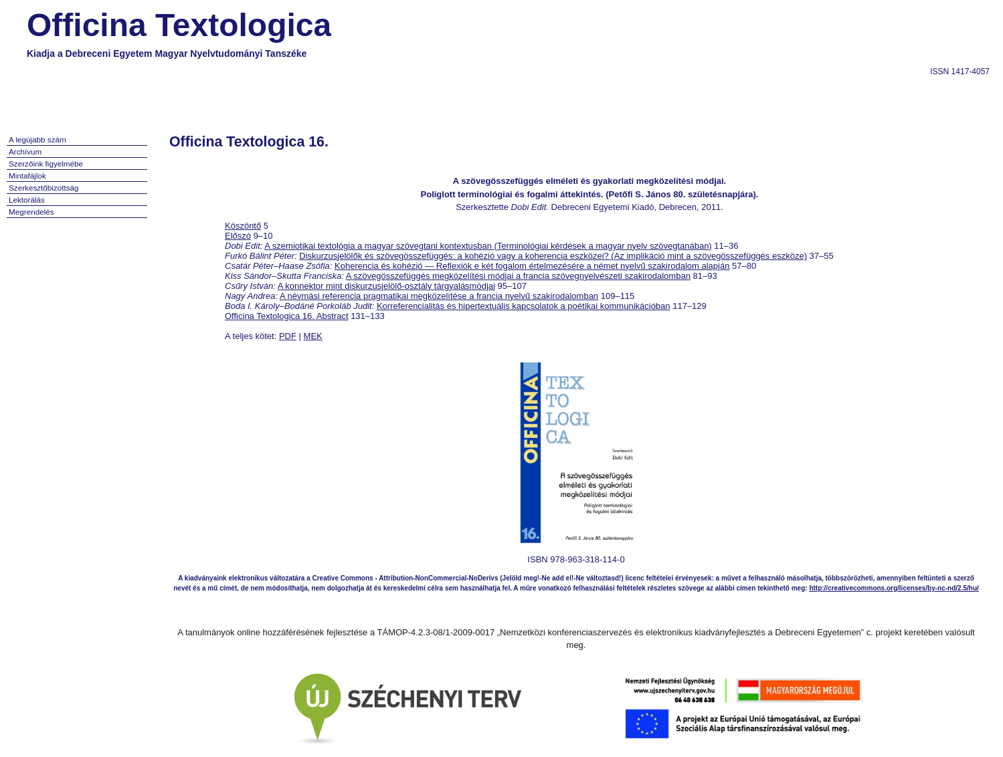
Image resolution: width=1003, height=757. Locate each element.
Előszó (238, 236)
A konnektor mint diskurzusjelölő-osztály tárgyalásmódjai (386, 286)
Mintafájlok (27, 175)
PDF (287, 336)
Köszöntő (243, 226)
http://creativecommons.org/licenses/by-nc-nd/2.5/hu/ (893, 588)
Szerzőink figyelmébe (46, 163)
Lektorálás (27, 199)
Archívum (25, 151)
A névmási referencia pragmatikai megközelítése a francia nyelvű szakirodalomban (439, 296)
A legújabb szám (37, 139)
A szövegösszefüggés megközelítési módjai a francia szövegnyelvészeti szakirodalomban (518, 276)
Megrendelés (31, 211)
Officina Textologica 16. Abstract (287, 316)
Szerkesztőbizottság (44, 187)
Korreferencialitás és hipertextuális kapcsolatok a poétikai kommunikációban (523, 306)
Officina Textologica (179, 25)
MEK (313, 336)
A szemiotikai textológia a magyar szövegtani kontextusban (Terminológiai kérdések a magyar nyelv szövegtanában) (487, 246)
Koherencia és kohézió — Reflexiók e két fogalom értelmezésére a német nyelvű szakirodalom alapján (532, 266)
